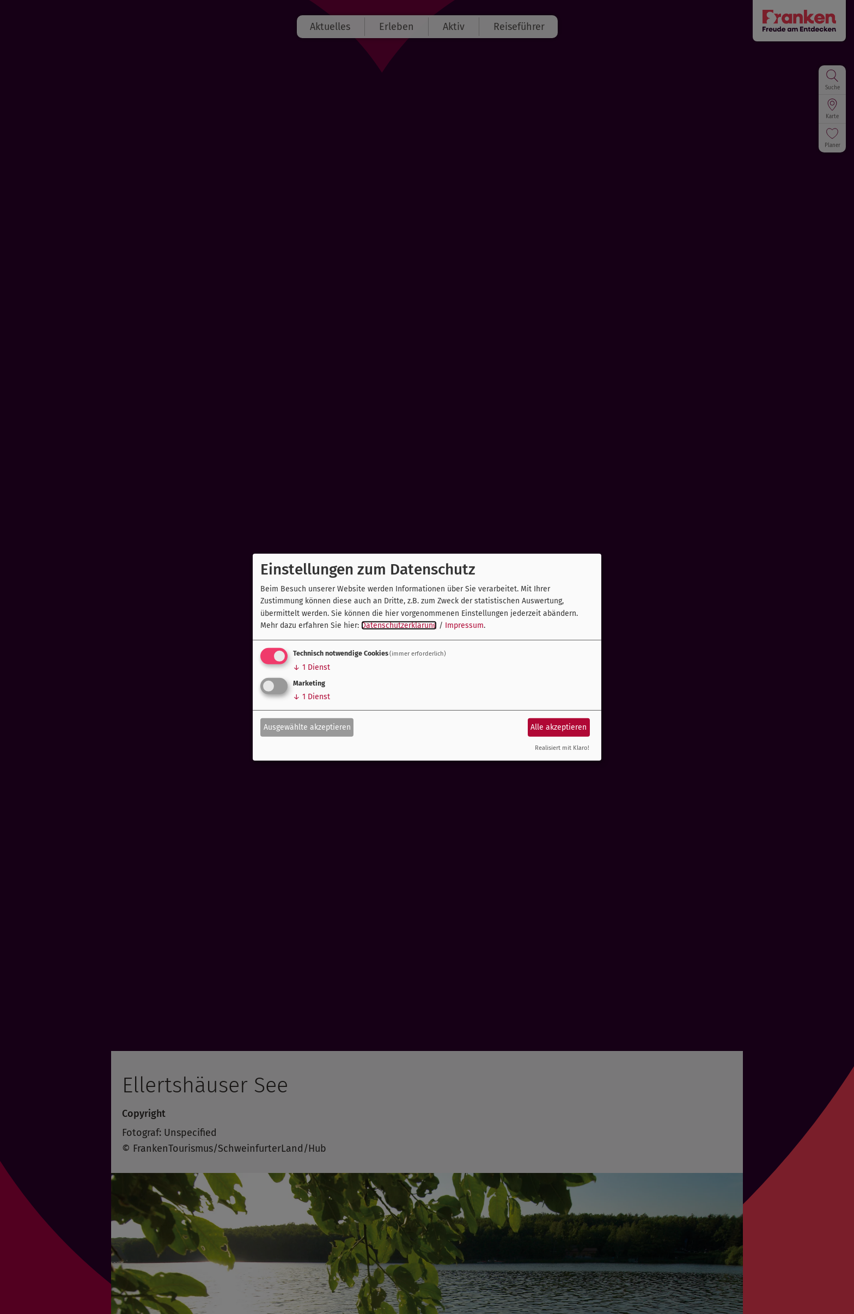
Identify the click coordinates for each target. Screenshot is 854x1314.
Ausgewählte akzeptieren (307, 727)
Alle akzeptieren (558, 727)
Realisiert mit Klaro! (562, 747)
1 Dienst (311, 667)
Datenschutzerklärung (399, 625)
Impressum (464, 625)
